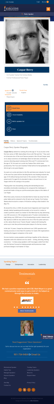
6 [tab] (27, 307)
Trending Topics (31, 367)
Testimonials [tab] (33, 141)
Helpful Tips (7, 370)
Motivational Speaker (10, 367)
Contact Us (7, 385)
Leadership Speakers (33, 370)
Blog (5, 378)
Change (8, 264)
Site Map (6, 382)
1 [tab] (14, 307)
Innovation (31, 264)
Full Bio (45, 85)
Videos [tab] (12, 141)
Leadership (42, 264)
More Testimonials (27, 311)
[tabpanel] (27, 295)
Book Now (16, 108)
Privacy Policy (31, 382)
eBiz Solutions (34, 400)
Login (38, 2)
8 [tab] (33, 307)
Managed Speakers (9, 373)
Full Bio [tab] (6, 141)
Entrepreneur (19, 264)
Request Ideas (31, 375)
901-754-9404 (10, 2)
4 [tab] (22, 307)
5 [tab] (25, 307)
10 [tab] (38, 307)
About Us (30, 373)
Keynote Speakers (9, 375)
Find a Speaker (29, 14)
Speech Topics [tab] (22, 141)
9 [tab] (36, 307)
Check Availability (17, 115)
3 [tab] (19, 307)
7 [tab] (30, 307)
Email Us (35, 354)
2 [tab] (17, 307)
